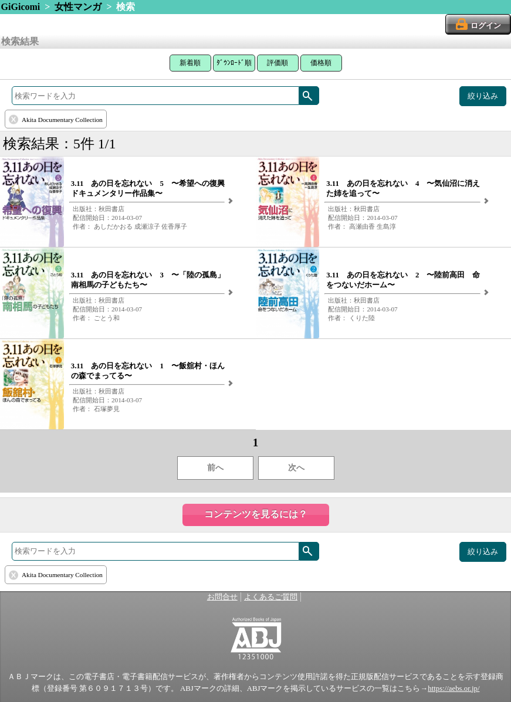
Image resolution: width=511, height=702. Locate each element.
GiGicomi (20, 7)
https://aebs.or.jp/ (453, 688)
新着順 (190, 63)
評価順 (277, 63)
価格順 (320, 63)
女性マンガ (78, 7)
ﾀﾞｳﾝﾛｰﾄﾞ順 (234, 63)
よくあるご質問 (270, 597)
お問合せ (222, 597)
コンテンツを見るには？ (255, 514)
